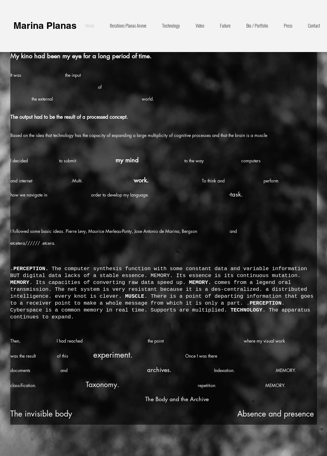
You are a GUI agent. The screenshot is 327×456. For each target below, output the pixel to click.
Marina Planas (45, 25)
